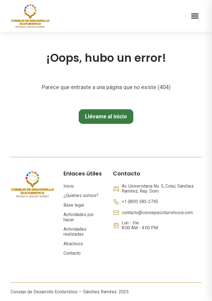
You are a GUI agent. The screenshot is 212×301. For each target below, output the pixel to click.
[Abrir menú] (195, 16)
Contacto (72, 253)
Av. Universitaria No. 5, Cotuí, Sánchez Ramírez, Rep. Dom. (158, 189)
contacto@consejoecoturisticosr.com (157, 212)
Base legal (73, 205)
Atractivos (73, 243)
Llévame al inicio (106, 116)
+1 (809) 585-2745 (140, 201)
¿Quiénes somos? (81, 195)
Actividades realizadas (74, 232)
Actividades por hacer (78, 217)
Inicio (68, 186)
